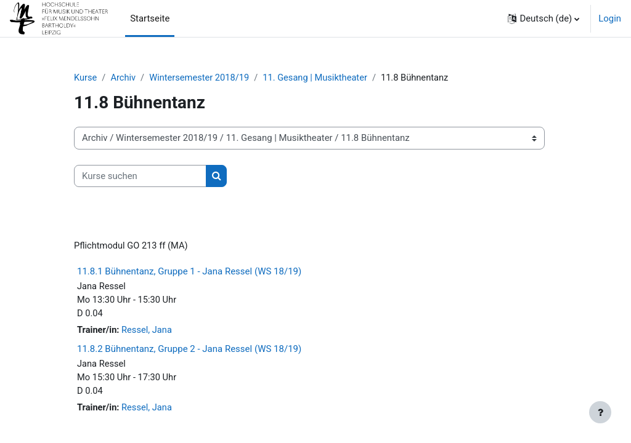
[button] (543, 18)
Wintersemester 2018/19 (201, 78)
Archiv (124, 78)
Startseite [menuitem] (149, 18)
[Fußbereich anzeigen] (600, 412)
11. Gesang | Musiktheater (319, 78)
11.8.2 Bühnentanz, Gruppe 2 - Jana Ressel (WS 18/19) (189, 350)
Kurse (85, 78)
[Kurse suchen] (140, 176)
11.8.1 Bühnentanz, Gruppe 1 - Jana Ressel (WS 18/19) (189, 272)
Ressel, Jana (147, 332)
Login (609, 18)
